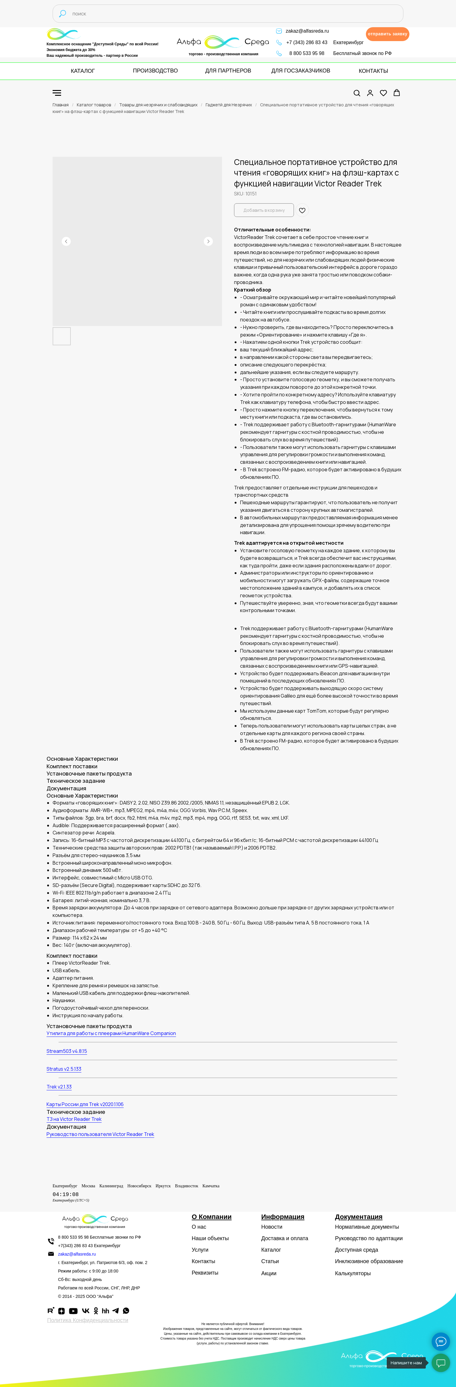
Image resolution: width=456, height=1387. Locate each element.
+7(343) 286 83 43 (75, 1245)
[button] (387, 34)
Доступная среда (356, 1250)
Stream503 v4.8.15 (67, 1051)
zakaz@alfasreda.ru (307, 31)
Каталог (271, 1250)
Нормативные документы (367, 1227)
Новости (271, 1227)
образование (387, 1261)
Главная (61, 105)
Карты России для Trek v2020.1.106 (85, 1104)
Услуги (200, 1250)
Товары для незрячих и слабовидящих (158, 105)
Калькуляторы (353, 1273)
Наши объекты (210, 1238)
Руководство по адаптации (369, 1238)
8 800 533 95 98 (306, 53)
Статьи (270, 1261)
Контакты (203, 1261)
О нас (199, 1227)
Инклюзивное (352, 1261)
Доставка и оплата (284, 1238)
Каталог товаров (94, 105)
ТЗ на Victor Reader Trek (74, 1119)
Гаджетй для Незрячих (229, 105)
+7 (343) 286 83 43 (306, 42)
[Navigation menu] (57, 93)
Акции (268, 1273)
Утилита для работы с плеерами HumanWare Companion (111, 1033)
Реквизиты (205, 1273)
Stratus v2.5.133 (64, 1069)
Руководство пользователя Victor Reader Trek (100, 1134)
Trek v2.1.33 (59, 1086)
